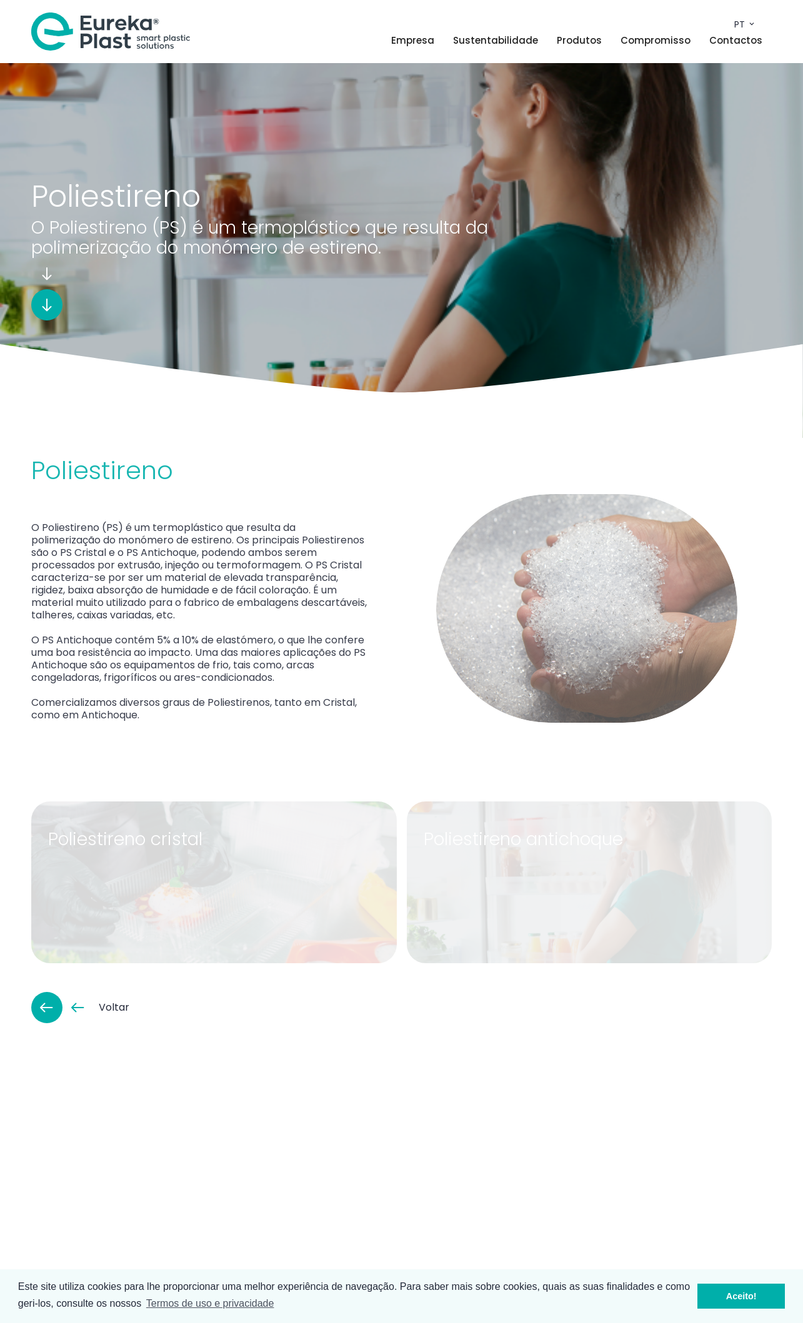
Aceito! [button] (741, 1296)
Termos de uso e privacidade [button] (210, 1303)
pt (745, 24)
